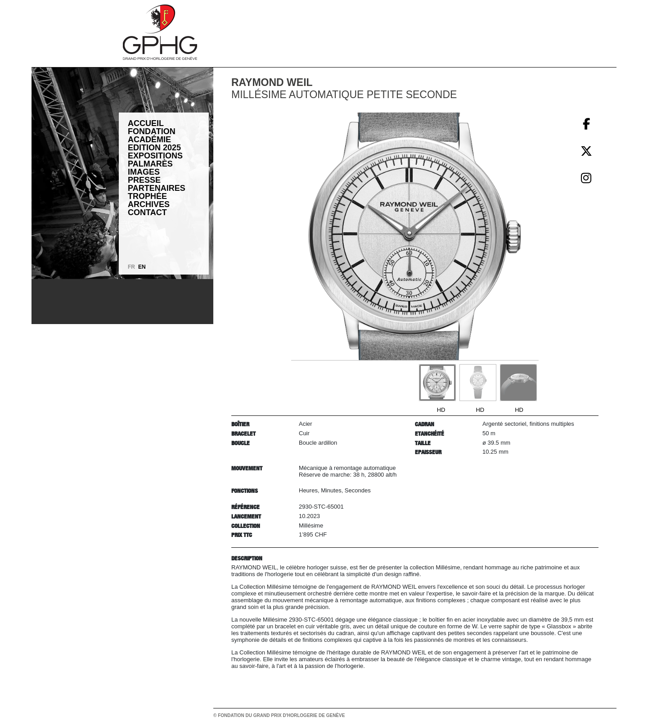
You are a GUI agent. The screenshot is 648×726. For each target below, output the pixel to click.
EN (142, 267)
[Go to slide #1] (437, 383)
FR (131, 267)
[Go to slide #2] (478, 383)
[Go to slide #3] (518, 383)
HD (441, 409)
